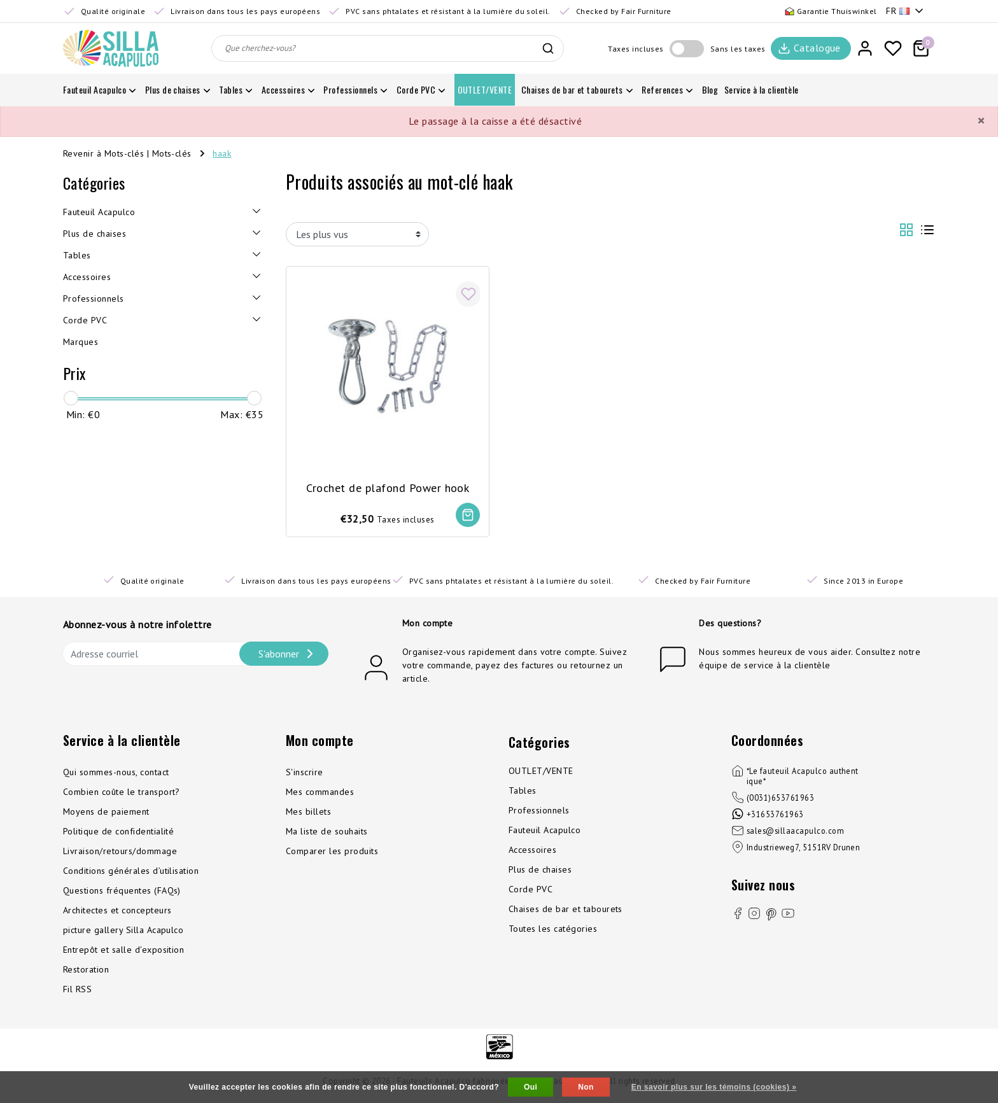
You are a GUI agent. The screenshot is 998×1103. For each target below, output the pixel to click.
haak (222, 153)
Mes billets (308, 812)
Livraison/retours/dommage (120, 852)
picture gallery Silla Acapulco (123, 931)
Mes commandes (320, 793)
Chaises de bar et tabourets (565, 910)
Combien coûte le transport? (121, 793)
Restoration (86, 970)
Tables (523, 791)
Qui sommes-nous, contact (116, 773)
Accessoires (532, 851)
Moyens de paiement (106, 812)
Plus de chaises (540, 870)
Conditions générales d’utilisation (131, 872)
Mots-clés (172, 153)
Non (586, 1087)
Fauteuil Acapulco (544, 831)
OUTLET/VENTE (541, 772)
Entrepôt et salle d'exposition (123, 951)
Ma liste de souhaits (327, 832)
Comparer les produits (332, 852)
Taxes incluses (636, 48)
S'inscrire (304, 773)
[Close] (981, 121)
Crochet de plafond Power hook (388, 486)
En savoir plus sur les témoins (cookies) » (714, 1087)
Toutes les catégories (553, 930)
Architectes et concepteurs (117, 911)
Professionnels (539, 811)
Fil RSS (77, 990)
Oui (530, 1087)
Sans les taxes (738, 48)
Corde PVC (530, 890)
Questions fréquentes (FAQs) (122, 891)
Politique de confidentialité (118, 832)
